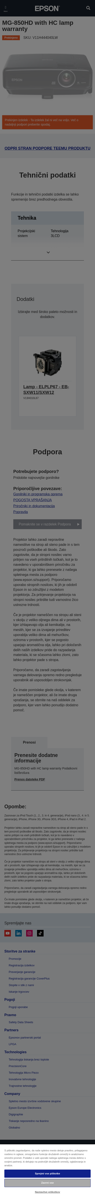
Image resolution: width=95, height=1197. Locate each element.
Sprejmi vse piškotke (47, 1173)
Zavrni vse (47, 1182)
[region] (47, 1170)
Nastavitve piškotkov (47, 1192)
